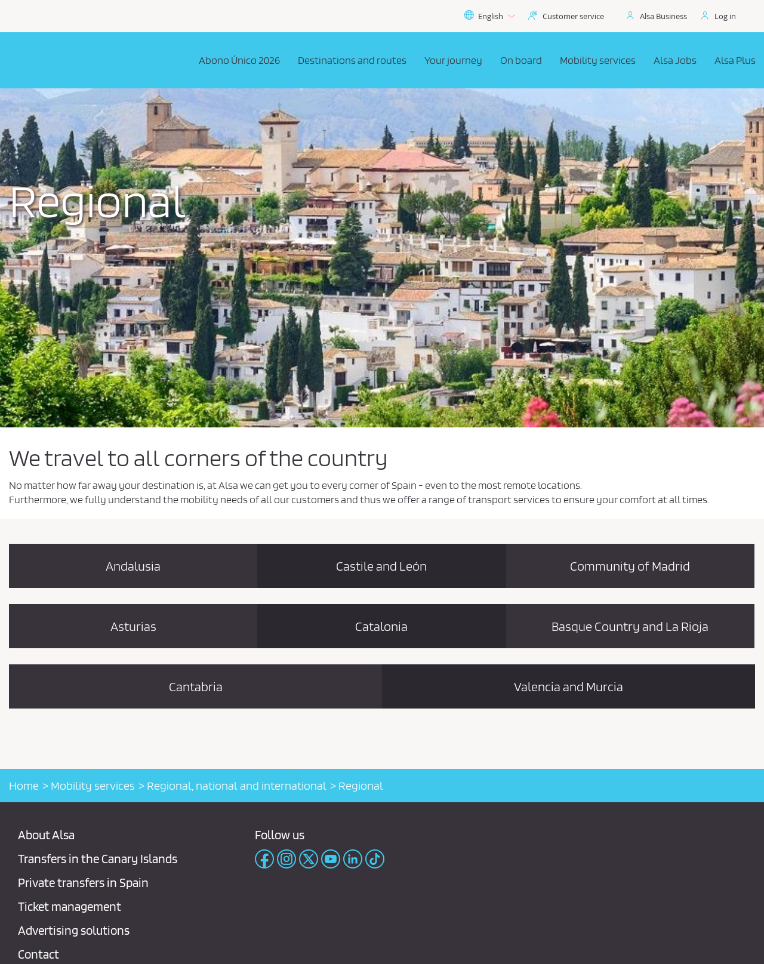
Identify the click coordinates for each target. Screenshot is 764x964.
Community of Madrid (630, 566)
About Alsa (46, 834)
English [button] (489, 16)
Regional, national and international (236, 785)
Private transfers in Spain (83, 882)
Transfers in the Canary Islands (97, 858)
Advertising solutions (74, 930)
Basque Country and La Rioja (630, 626)
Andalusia (133, 566)
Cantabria (196, 686)
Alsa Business (663, 16)
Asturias (133, 626)
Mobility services (93, 785)
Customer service (573, 16)
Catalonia (381, 626)
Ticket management (69, 906)
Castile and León (381, 566)
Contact (38, 954)
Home (24, 785)
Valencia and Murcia (568, 686)
